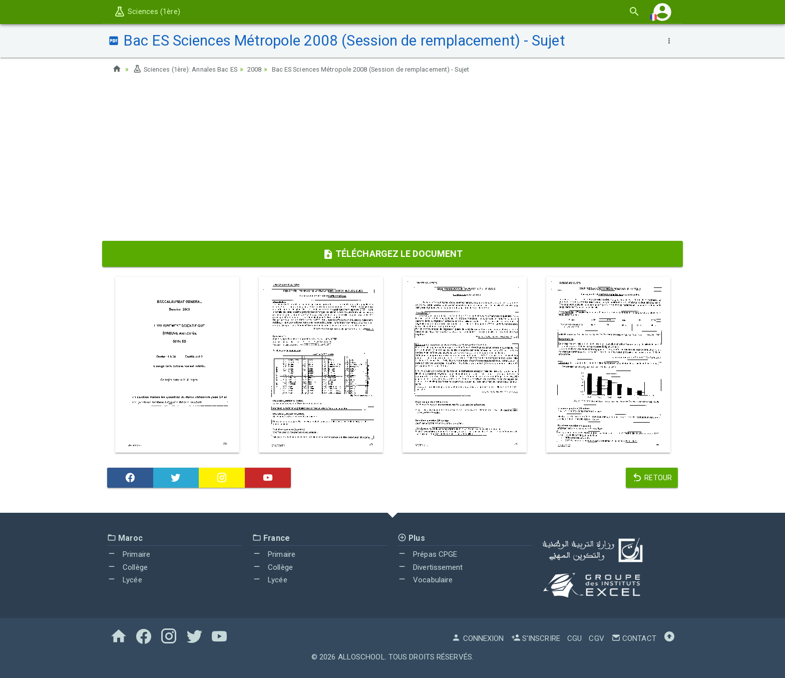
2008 (265, 69)
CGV (596, 638)
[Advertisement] (392, 161)
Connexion (478, 638)
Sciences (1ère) (147, 11)
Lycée (124, 579)
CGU (574, 638)
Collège (127, 567)
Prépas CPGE (427, 554)
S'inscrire (535, 638)
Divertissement (430, 567)
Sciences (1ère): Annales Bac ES (190, 69)
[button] (662, 12)
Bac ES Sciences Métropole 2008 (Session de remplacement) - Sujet (393, 69)
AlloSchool (361, 656)
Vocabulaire (425, 579)
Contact (633, 638)
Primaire (128, 554)
